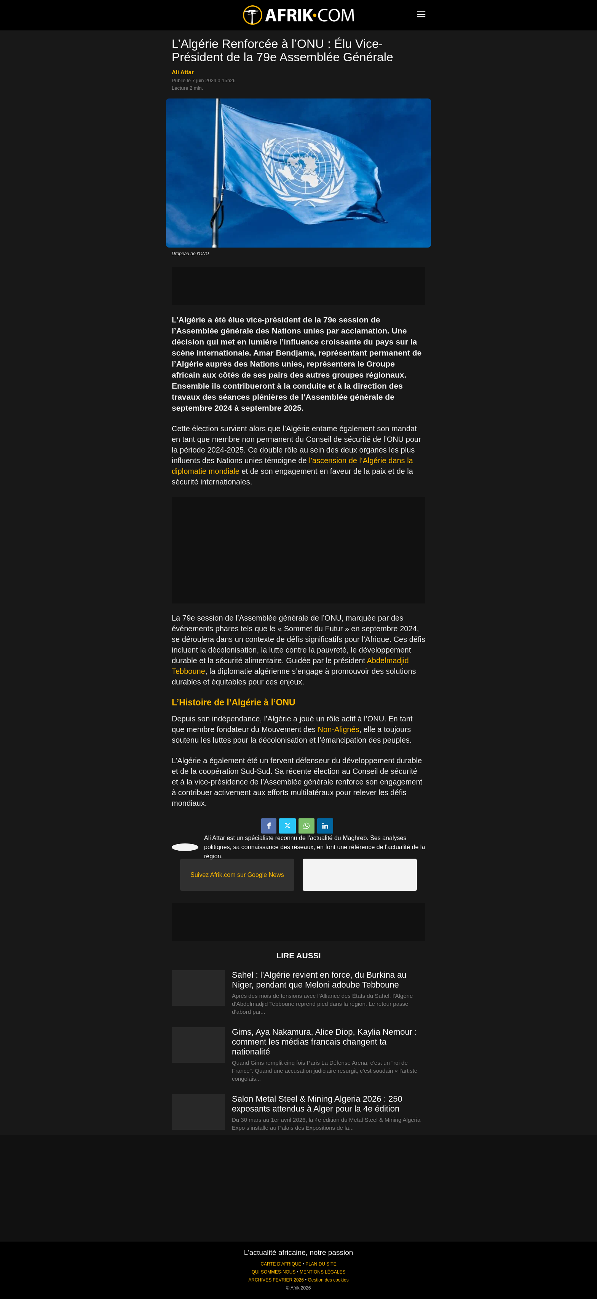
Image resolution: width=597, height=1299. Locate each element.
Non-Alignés (338, 729)
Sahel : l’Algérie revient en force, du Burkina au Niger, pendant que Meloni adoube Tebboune (319, 979)
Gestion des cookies (328, 1280)
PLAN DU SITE (320, 1264)
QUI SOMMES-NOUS (274, 1272)
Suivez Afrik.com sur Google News (237, 875)
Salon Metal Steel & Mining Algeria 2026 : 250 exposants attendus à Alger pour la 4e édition (317, 1103)
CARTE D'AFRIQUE (280, 1264)
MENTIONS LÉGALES (322, 1272)
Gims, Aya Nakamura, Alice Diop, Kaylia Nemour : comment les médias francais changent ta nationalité (324, 1041)
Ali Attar (183, 72)
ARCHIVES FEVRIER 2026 (275, 1280)
